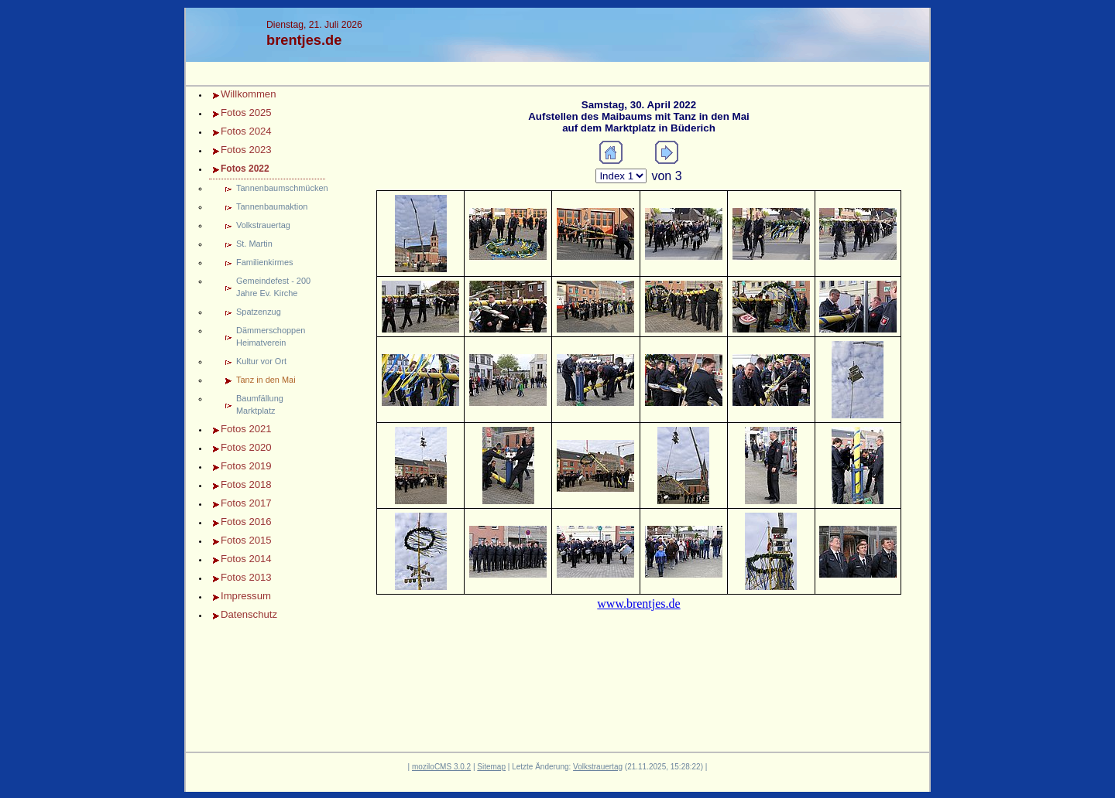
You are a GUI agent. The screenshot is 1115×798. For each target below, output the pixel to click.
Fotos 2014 (246, 558)
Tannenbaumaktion (271, 206)
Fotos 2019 (246, 466)
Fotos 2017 (246, 503)
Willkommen (248, 94)
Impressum (246, 596)
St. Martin (254, 243)
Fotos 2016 (246, 521)
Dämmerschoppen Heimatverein (270, 336)
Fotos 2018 (246, 484)
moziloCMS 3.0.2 (441, 766)
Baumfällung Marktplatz (259, 404)
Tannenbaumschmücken (280, 188)
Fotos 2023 (246, 149)
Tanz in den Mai (266, 379)
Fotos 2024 (246, 131)
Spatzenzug (258, 311)
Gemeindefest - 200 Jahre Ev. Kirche (273, 287)
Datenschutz (249, 614)
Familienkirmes (264, 262)
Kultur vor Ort (261, 361)
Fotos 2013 (246, 577)
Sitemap (491, 766)
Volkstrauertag (263, 225)
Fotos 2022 (245, 168)
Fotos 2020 (246, 447)
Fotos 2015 (246, 540)
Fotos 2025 (246, 112)
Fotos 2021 (246, 429)
